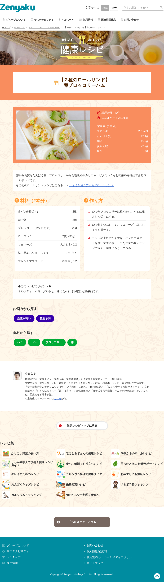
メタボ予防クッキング (129, 485)
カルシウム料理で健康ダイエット (82, 475)
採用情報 (9, 564)
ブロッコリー (54, 342)
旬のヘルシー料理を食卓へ (77, 495)
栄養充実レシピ (70, 485)
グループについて (15, 547)
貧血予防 (45, 319)
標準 (105, 7)
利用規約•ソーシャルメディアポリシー (109, 558)
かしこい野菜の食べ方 (20, 454)
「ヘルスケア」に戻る (76, 523)
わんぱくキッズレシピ (20, 485)
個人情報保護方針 (96, 552)
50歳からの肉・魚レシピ (131, 454)
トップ (6, 28)
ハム (20, 342)
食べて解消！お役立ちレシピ (79, 464)
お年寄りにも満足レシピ (131, 475)
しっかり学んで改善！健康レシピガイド (27, 464)
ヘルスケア (19, 28)
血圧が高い (24, 319)
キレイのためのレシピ (20, 475)
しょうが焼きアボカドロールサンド (91, 186)
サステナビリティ (15, 552)
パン (34, 342)
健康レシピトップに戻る (78, 426)
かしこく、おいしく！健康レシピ (44, 28)
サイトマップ (93, 564)
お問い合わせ (93, 547)
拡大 (114, 7)
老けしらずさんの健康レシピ (79, 454)
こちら (57, 399)
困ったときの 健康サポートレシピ (137, 464)
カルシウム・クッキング (22, 495)
